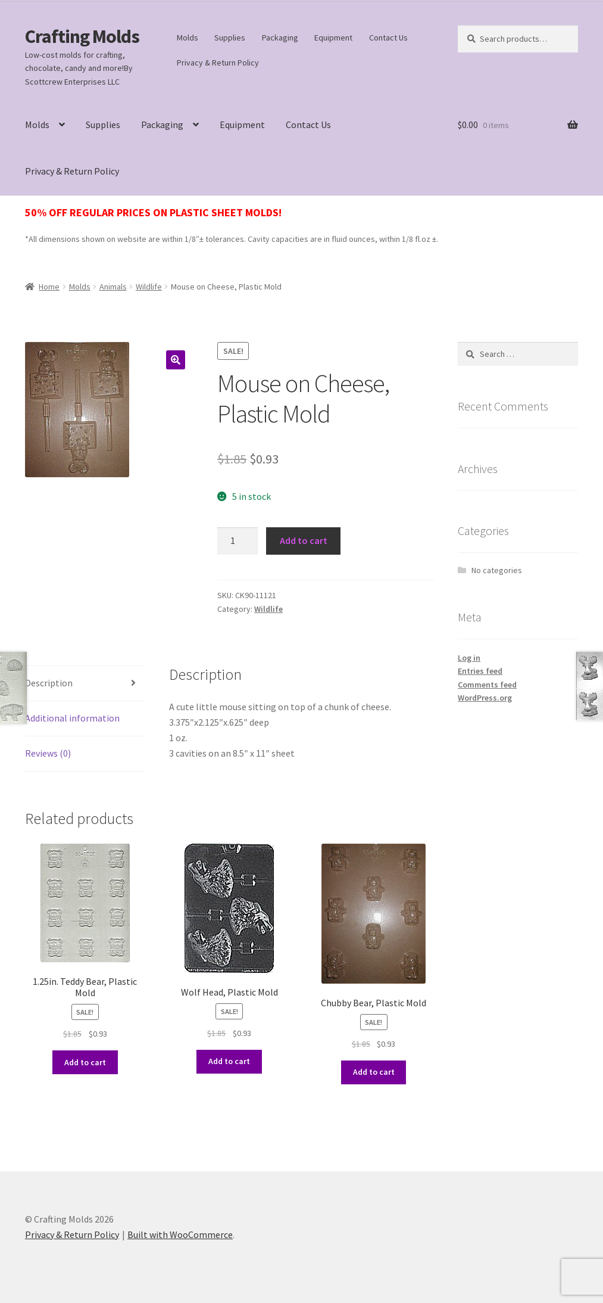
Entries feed (480, 671)
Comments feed (487, 684)
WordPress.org (485, 697)
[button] (175, 359)
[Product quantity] (237, 541)
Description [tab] (49, 683)
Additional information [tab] (72, 718)
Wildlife (149, 286)
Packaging (280, 37)
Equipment (333, 37)
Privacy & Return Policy (218, 62)
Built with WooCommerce (180, 1234)
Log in (469, 657)
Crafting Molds (82, 36)
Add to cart (303, 540)
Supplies (229, 37)
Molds (187, 37)
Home (49, 286)
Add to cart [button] (85, 1062)
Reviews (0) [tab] (48, 753)
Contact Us (388, 37)
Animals (113, 286)
